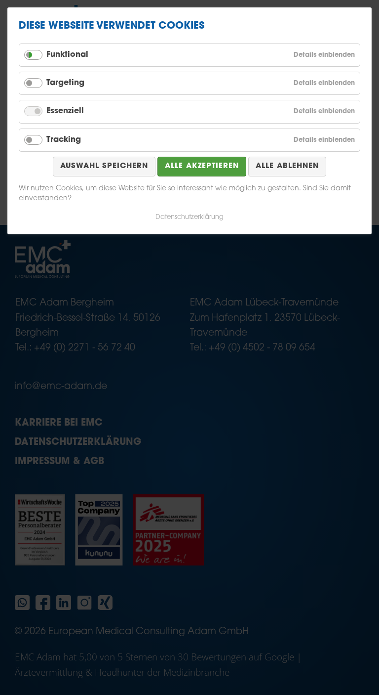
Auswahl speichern (104, 166)
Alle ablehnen (287, 166)
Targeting (65, 83)
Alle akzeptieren (202, 166)
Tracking (63, 140)
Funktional (67, 55)
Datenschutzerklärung (189, 217)
